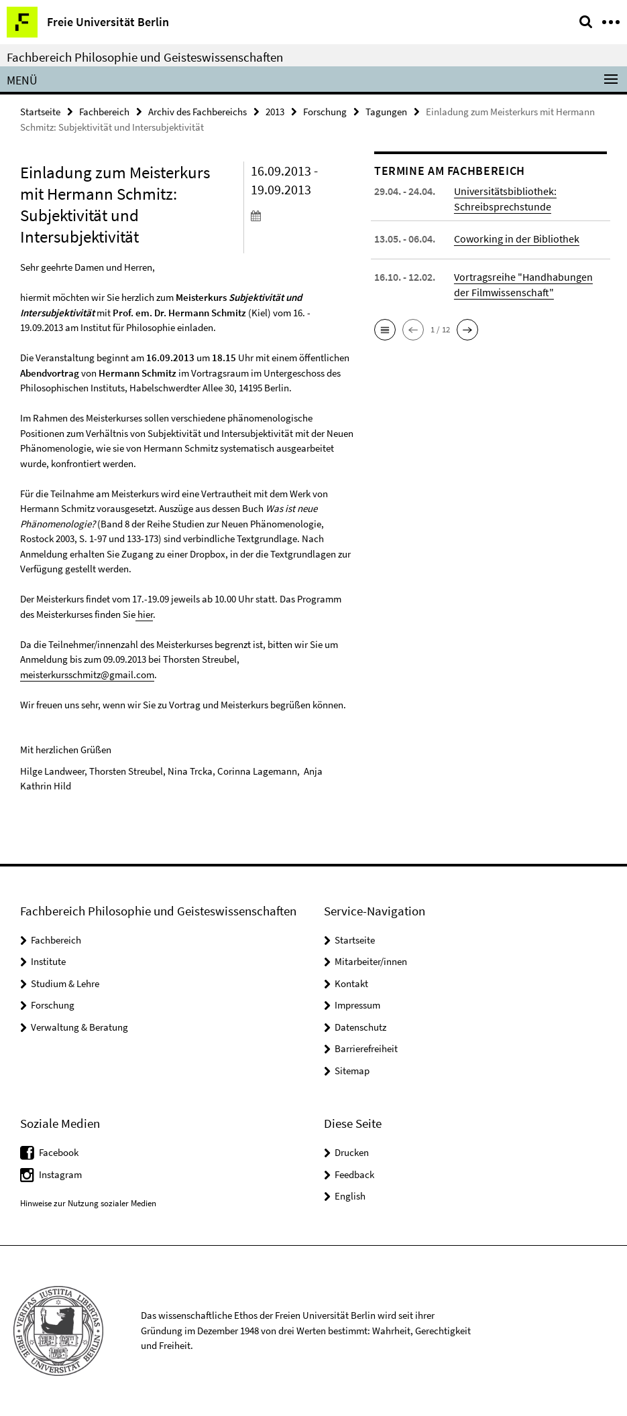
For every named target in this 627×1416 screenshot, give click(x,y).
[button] (385, 329)
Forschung (325, 111)
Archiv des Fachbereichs (197, 111)
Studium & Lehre (65, 983)
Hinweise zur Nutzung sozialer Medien (88, 1203)
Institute (48, 961)
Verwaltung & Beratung (79, 1027)
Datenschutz (360, 1027)
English (350, 1195)
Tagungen (386, 111)
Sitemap (352, 1070)
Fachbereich (104, 111)
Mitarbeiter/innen (371, 961)
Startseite (40, 111)
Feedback (354, 1174)
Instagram (60, 1174)
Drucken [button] (352, 1152)
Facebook (58, 1152)
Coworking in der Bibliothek (516, 238)
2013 (275, 111)
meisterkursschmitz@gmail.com (87, 674)
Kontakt (351, 983)
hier (144, 614)
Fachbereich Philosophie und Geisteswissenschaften (145, 57)
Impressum (357, 1005)
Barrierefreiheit (366, 1048)
